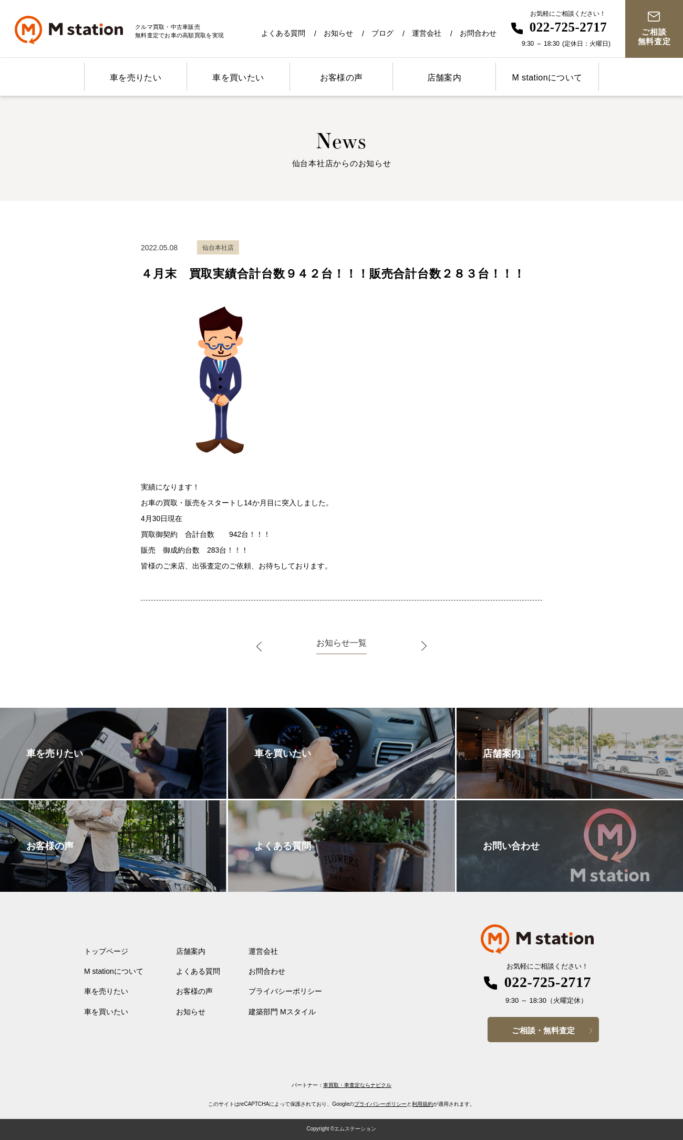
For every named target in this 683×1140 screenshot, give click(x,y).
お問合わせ (478, 33)
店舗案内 (444, 77)
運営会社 (426, 33)
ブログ (382, 33)
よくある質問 (283, 33)
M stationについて (547, 77)
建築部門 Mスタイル (282, 1011)
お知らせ (338, 33)
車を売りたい (135, 77)
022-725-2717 (568, 27)
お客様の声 (341, 77)
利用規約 (422, 1104)
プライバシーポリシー (285, 991)
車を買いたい (238, 77)
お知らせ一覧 (341, 642)
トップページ (106, 951)
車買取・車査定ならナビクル (357, 1085)
